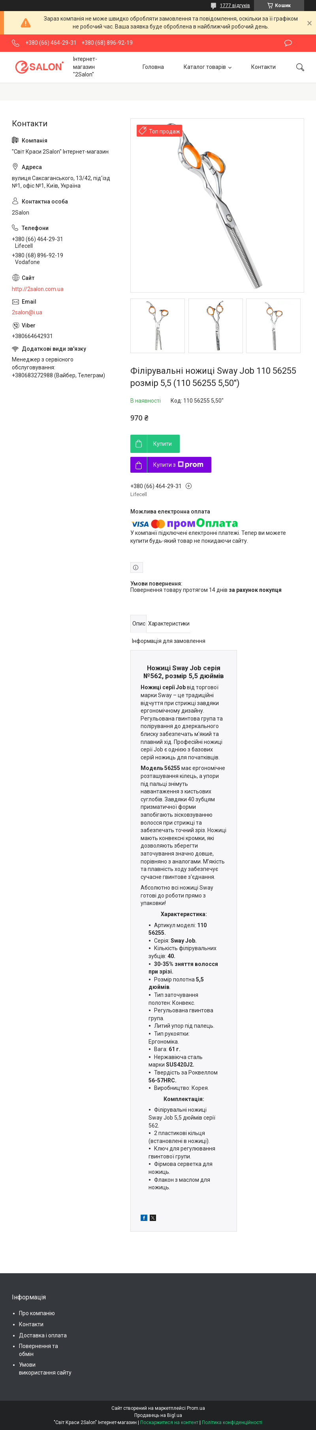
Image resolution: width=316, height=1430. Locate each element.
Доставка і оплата (43, 1335)
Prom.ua (196, 1408)
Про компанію (37, 1313)
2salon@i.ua (27, 312)
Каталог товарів (205, 67)
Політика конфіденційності (232, 1422)
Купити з (178, 464)
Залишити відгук (288, 43)
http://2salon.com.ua (38, 289)
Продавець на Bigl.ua (158, 1415)
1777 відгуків (235, 5)
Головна (153, 67)
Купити (162, 444)
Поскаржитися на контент (169, 1422)
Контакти (263, 67)
